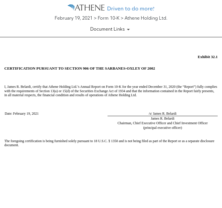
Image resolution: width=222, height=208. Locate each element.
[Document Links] (111, 29)
